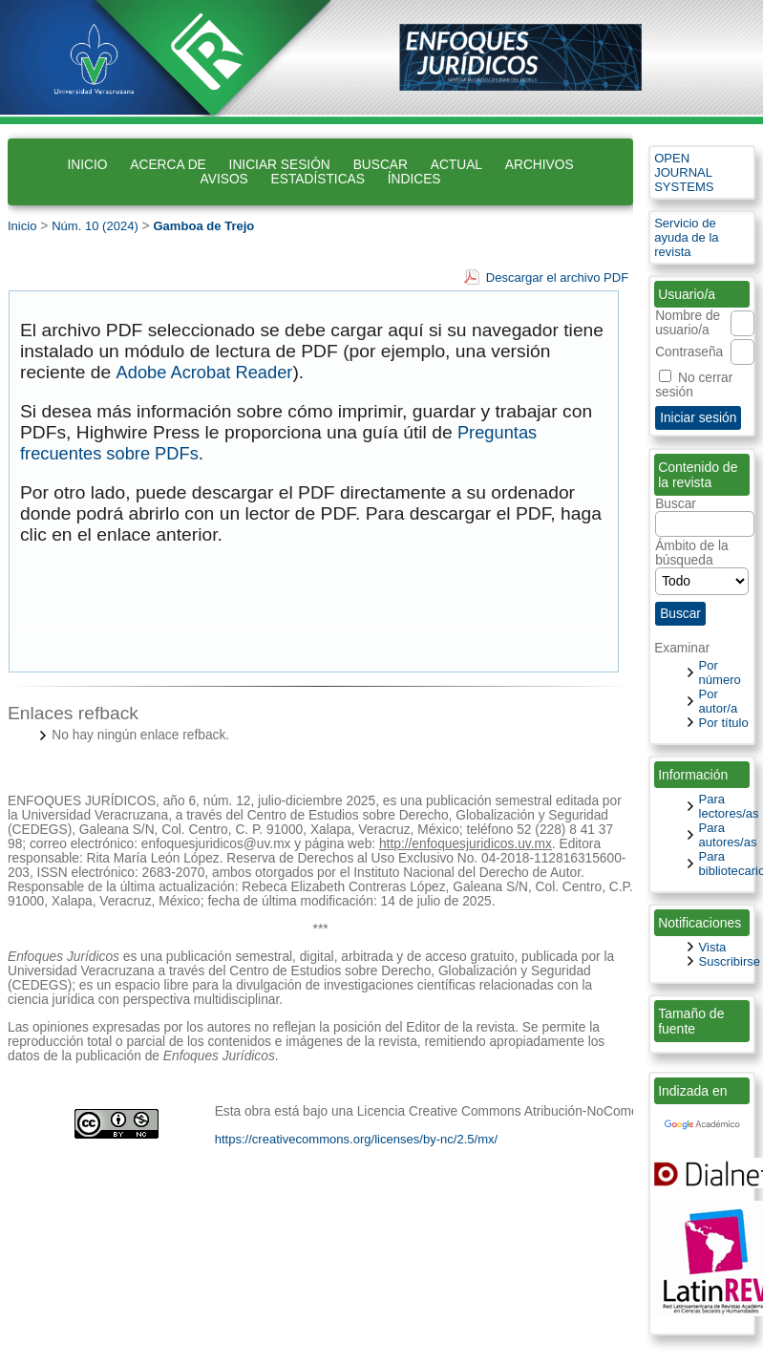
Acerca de (167, 165)
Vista (713, 947)
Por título (724, 722)
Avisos (224, 179)
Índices (414, 179)
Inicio (87, 165)
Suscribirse (730, 961)
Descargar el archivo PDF (557, 277)
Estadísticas (318, 179)
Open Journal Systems (683, 172)
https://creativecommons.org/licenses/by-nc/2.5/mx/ (356, 1139)
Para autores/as (728, 835)
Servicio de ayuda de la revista (686, 237)
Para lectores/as (729, 806)
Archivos (539, 165)
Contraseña (689, 352)
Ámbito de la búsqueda (702, 563)
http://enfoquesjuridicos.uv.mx (465, 844)
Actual (456, 165)
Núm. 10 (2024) (95, 226)
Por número (720, 672)
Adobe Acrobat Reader (205, 372)
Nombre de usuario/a (687, 323)
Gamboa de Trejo (203, 226)
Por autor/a (718, 701)
